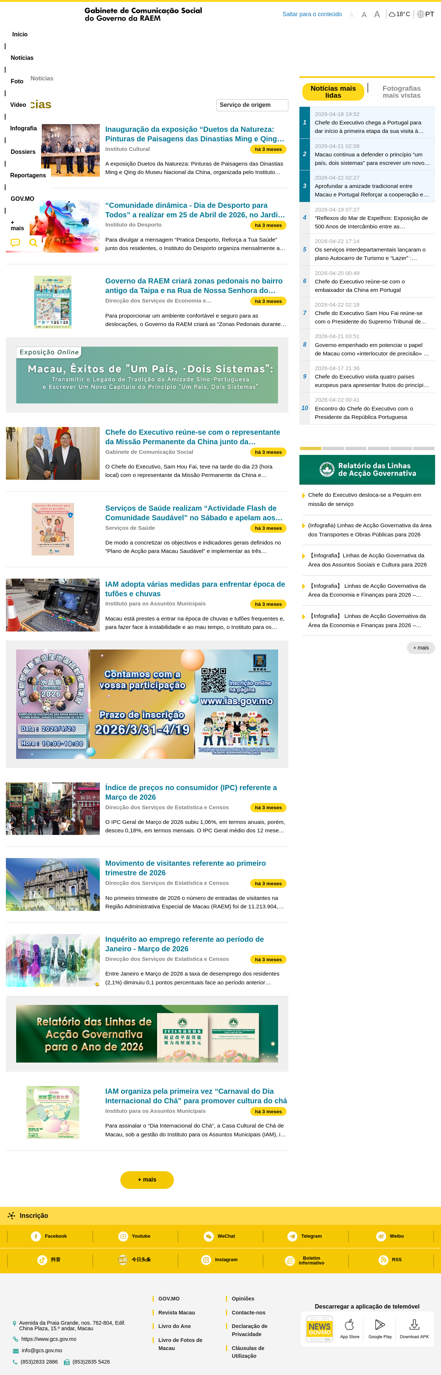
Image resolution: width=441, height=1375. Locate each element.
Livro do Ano (174, 1304)
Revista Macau (176, 1290)
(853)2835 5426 (91, 1339)
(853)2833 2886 (39, 1339)
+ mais (421, 625)
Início (13, 56)
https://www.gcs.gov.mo (48, 1317)
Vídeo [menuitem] (118, 34)
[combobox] (252, 82)
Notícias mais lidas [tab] (333, 69)
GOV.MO (169, 1276)
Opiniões (243, 1276)
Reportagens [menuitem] (238, 34)
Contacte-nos (249, 1290)
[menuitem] (55, 34)
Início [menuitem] (20, 34)
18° (403, 14)
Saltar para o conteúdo (312, 14)
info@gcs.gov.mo (42, 1328)
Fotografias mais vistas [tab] (402, 69)
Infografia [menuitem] (153, 34)
